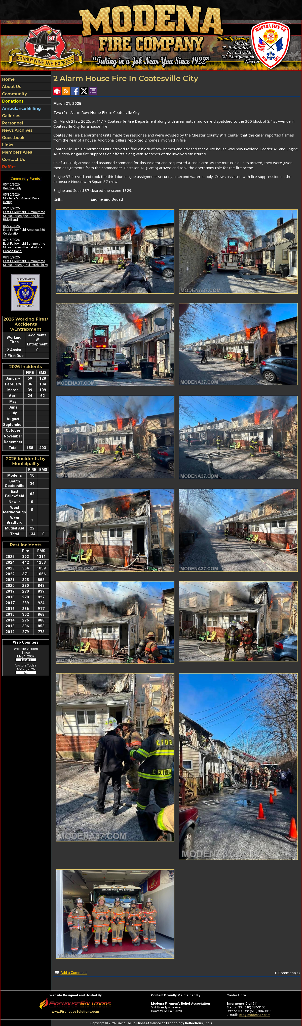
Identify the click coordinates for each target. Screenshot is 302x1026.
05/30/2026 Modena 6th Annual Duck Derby (21, 198)
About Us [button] (11, 86)
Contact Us (13, 159)
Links (7, 145)
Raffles (8, 166)
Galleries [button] (10, 115)
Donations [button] (12, 101)
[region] (26, 123)
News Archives (16, 130)
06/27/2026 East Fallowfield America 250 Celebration (24, 229)
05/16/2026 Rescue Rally (12, 186)
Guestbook (12, 137)
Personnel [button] (12, 123)
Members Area (16, 152)
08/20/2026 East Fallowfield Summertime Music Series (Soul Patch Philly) (25, 261)
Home (8, 79)
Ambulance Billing (21, 108)
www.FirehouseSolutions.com (75, 1011)
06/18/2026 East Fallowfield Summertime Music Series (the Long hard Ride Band (24, 213)
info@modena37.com (254, 1015)
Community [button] (14, 94)
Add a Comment (73, 972)
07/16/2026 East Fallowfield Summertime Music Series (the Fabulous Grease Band (24, 245)
